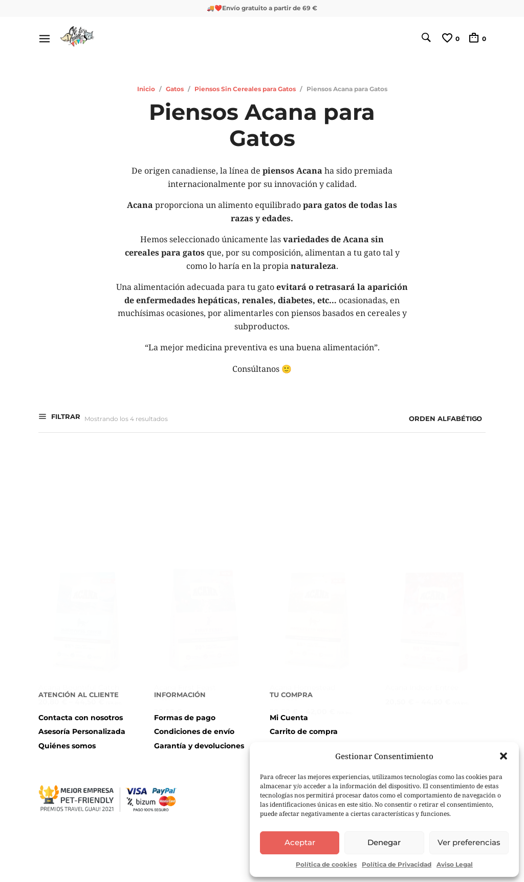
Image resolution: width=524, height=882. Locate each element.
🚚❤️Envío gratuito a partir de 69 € (262, 8)
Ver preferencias (469, 842)
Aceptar (300, 842)
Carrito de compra (304, 731)
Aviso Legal (454, 864)
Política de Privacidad (396, 864)
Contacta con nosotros (80, 717)
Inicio (146, 89)
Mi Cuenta (289, 717)
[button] (503, 756)
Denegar (384, 842)
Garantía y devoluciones (199, 745)
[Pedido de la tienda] (413, 419)
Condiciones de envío (194, 731)
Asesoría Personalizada (81, 731)
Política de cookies (326, 864)
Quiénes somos (67, 745)
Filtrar (64, 418)
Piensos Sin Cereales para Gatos (245, 89)
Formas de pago (184, 717)
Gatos (175, 89)
